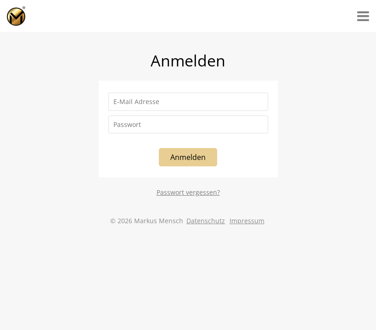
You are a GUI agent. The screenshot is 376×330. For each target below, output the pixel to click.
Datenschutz (205, 220)
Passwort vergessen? (188, 192)
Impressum (247, 220)
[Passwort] (188, 125)
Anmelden (188, 157)
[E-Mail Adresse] (188, 102)
